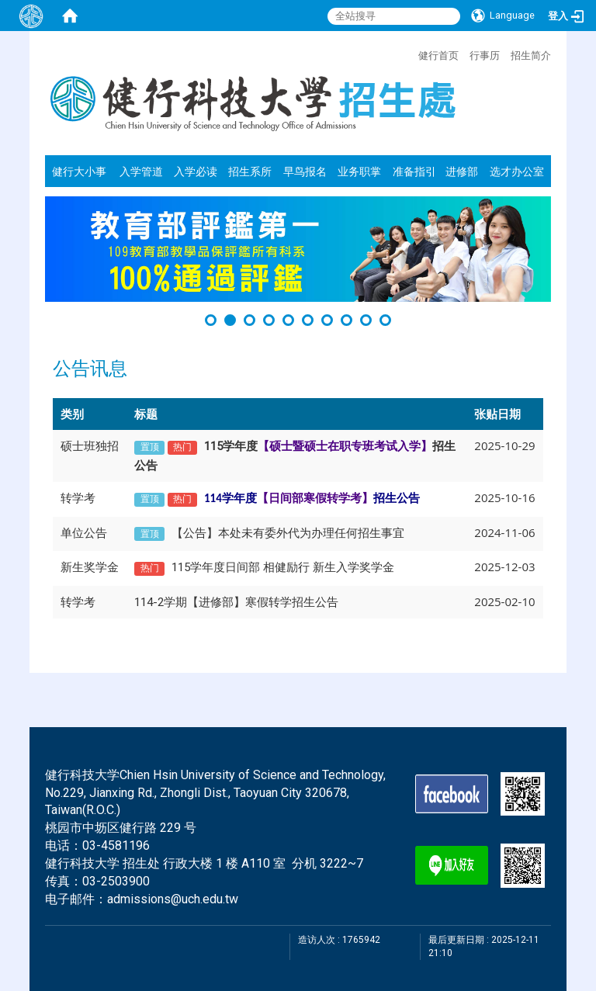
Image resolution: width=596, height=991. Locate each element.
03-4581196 (116, 845)
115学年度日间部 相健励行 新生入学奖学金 (283, 567)
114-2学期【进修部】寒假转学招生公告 (236, 602)
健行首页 (438, 55)
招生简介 (531, 55)
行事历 (485, 55)
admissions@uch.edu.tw (172, 899)
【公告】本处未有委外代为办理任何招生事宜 (288, 533)
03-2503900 (116, 881)
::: (410, 54)
